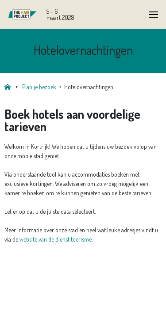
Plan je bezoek (39, 87)
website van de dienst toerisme (55, 239)
